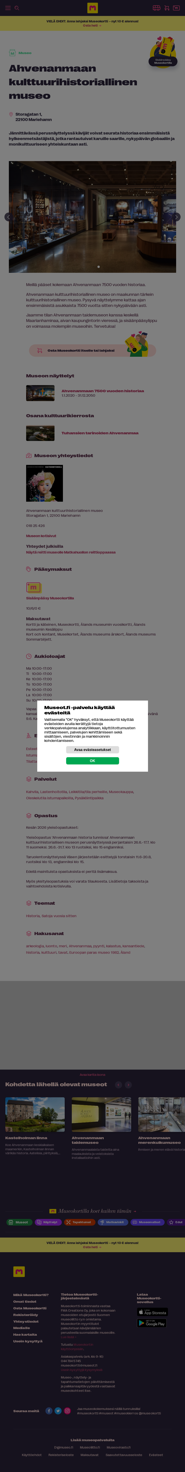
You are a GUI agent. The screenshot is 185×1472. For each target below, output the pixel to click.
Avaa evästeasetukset (92, 749)
